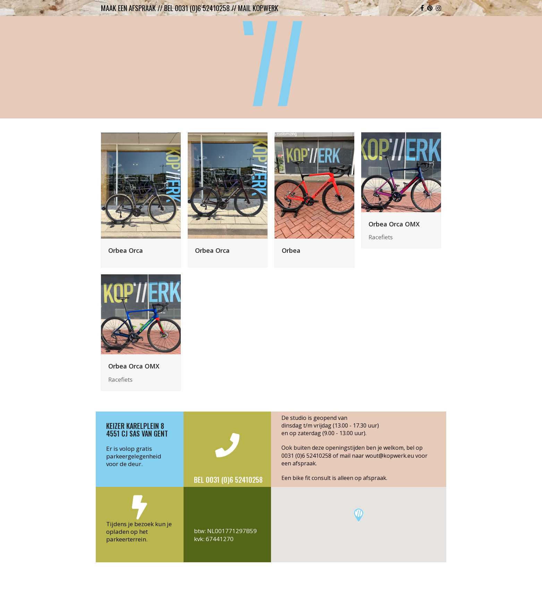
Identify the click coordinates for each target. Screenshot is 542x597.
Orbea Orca (125, 250)
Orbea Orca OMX (394, 223)
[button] (359, 515)
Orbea (291, 250)
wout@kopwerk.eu (389, 455)
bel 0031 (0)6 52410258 (197, 8)
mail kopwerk (258, 8)
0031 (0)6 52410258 (306, 455)
